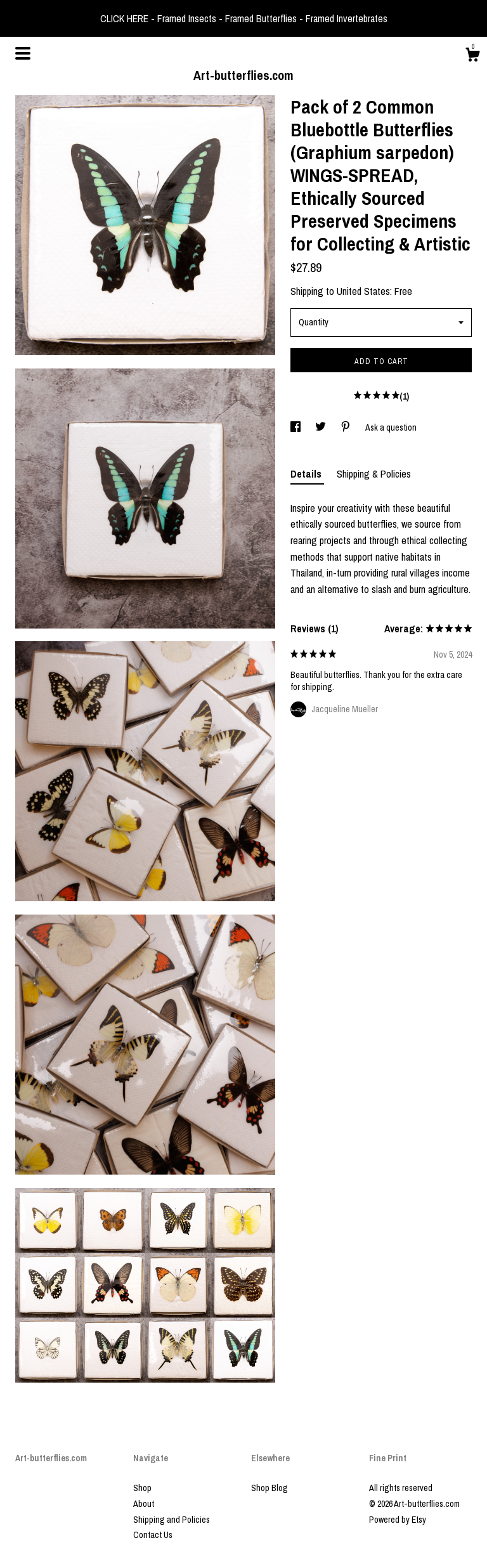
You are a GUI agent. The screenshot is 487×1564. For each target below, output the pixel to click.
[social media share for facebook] (296, 427)
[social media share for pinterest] (347, 427)
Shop (142, 1488)
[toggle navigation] (22, 53)
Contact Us (152, 1535)
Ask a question (391, 427)
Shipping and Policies (171, 1519)
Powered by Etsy (397, 1519)
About (143, 1503)
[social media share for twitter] (321, 427)
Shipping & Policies (374, 474)
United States (363, 291)
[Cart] (472, 56)
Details (307, 474)
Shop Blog (269, 1488)
